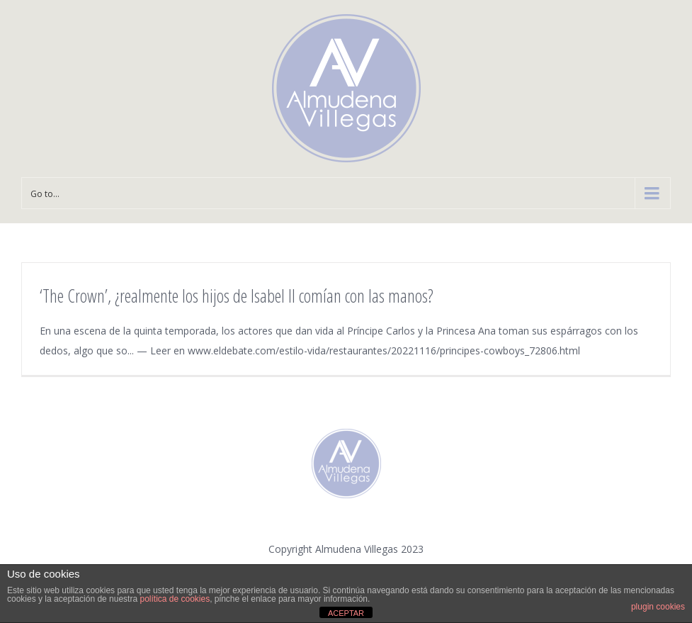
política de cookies (175, 599)
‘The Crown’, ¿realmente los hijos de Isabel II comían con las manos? (236, 296)
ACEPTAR (346, 613)
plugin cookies (658, 607)
